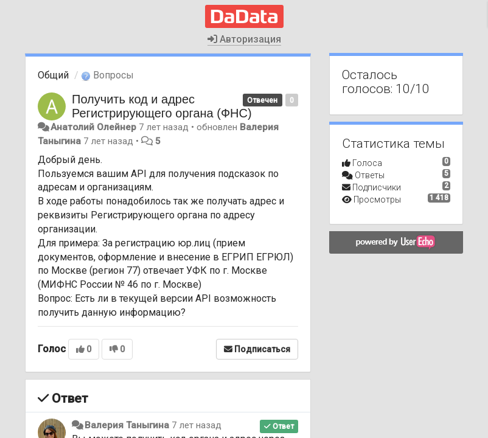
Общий (53, 75)
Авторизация (244, 39)
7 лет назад (196, 425)
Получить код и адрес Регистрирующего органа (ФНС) (162, 106)
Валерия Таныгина (127, 425)
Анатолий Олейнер (93, 127)
